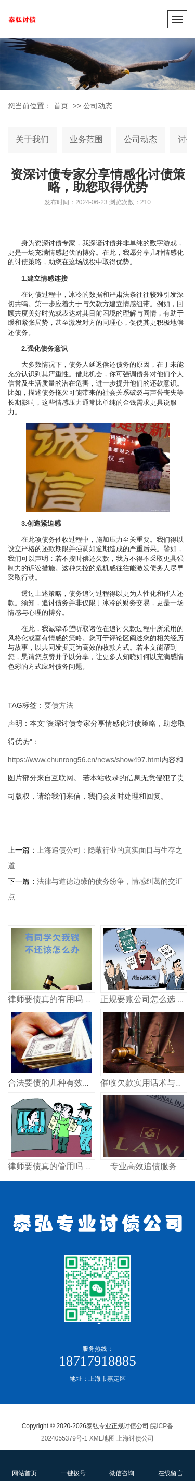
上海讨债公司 (135, 1438)
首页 (61, 106)
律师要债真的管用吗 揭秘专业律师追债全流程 (92, 1166)
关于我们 (32, 139)
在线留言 (170, 1464)
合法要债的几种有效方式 (53, 1082)
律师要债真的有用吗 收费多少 (63, 999)
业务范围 (86, 139)
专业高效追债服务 (143, 1166)
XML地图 (102, 1438)
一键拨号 (73, 1464)
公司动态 (97, 106)
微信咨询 (122, 1464)
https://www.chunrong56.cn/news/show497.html (84, 760)
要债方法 (58, 705)
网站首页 (24, 1464)
